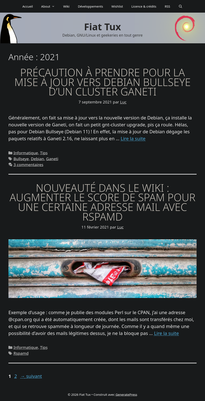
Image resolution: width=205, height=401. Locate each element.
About (50, 6)
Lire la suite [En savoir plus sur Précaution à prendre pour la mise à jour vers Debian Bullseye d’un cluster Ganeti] (133, 138)
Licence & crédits (143, 6)
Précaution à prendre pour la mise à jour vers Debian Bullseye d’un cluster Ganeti (102, 82)
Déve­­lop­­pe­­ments (90, 6)
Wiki (66, 6)
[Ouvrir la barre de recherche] (180, 6)
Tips (44, 152)
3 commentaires (28, 164)
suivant (31, 376)
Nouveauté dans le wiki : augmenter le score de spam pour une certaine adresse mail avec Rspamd (103, 202)
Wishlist (117, 6)
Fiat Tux (102, 26)
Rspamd (21, 353)
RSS (167, 6)
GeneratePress (126, 394)
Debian (37, 158)
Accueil (27, 6)
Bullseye (21, 158)
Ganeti (52, 158)
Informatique (25, 152)
